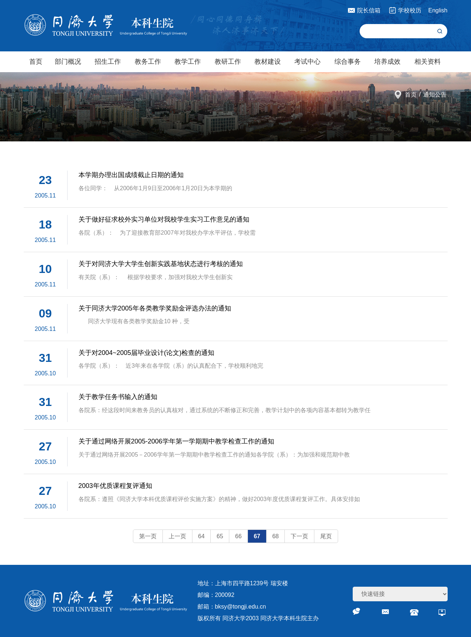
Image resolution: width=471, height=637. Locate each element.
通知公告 (435, 94)
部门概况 (68, 61)
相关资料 (427, 61)
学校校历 (409, 10)
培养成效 (387, 61)
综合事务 (347, 61)
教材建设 (267, 61)
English (437, 10)
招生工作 (108, 61)
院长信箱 (368, 10)
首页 (35, 61)
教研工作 (228, 61)
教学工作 (188, 61)
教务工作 (148, 61)
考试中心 (307, 61)
